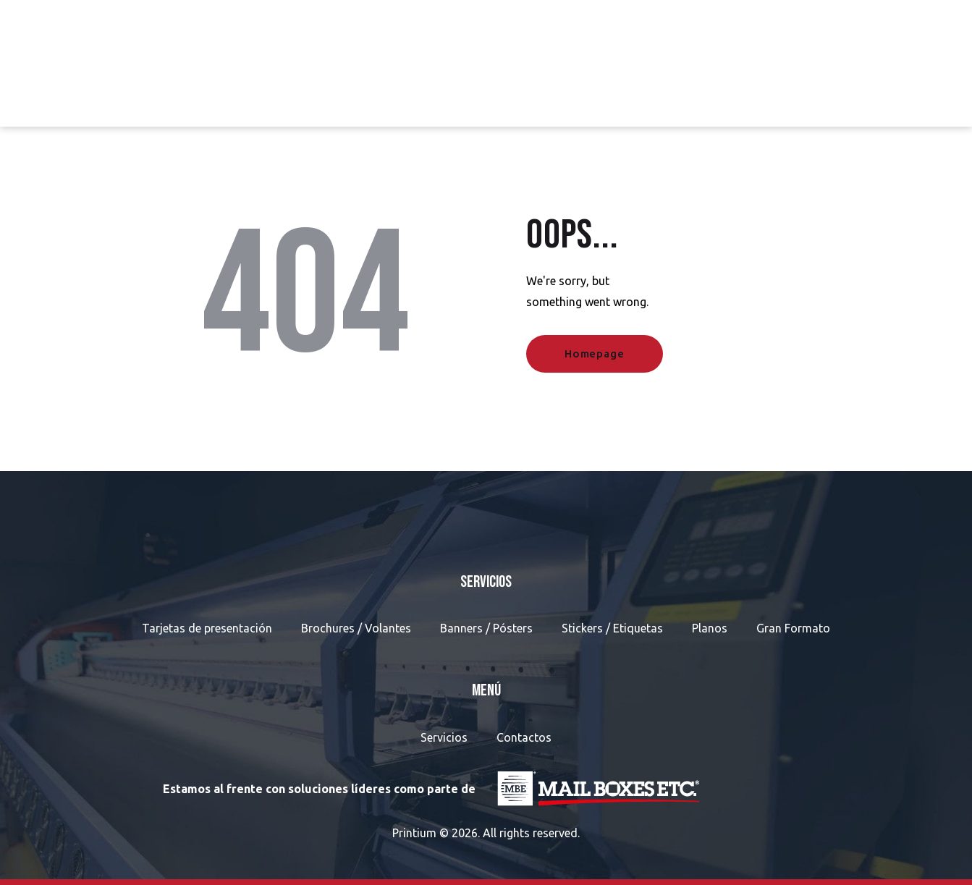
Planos (709, 628)
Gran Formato (793, 628)
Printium (414, 832)
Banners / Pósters (486, 628)
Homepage (594, 353)
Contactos (523, 737)
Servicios (444, 737)
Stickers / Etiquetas (612, 628)
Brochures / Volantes (356, 628)
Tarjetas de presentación (207, 628)
